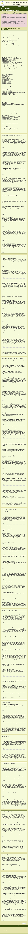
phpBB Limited (5, 877)
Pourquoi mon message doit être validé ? (8, 70)
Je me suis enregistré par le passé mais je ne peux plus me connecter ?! (13, 38)
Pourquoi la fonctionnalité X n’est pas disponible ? (10, 128)
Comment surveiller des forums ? (7, 118)
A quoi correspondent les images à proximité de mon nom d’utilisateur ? (13, 50)
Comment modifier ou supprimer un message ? (9, 59)
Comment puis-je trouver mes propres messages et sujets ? (11, 113)
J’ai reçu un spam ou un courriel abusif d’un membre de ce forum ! (12, 99)
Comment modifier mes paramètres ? (8, 44)
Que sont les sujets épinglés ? (6, 81)
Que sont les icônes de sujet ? (6, 83)
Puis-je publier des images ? (6, 78)
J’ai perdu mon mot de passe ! (6, 39)
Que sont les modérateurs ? (6, 88)
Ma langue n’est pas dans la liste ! (7, 49)
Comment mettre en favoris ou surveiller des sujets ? (10, 117)
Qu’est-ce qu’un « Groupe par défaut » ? (8, 93)
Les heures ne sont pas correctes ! (7, 47)
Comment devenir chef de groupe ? (7, 91)
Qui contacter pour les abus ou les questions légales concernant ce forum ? (14, 129)
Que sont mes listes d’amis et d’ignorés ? (8, 103)
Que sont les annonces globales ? (7, 79)
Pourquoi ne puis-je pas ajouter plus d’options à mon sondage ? (12, 62)
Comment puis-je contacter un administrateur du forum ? (11, 130)
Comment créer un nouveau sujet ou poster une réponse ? (11, 58)
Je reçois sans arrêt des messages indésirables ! (9, 98)
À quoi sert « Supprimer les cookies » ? (8, 41)
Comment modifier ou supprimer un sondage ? (9, 63)
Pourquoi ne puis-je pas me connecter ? (8, 37)
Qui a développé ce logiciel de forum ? (8, 127)
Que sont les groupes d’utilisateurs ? (8, 89)
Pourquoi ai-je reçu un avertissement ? (8, 66)
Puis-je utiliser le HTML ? (6, 76)
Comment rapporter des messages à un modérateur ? (10, 67)
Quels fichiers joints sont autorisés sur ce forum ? (10, 123)
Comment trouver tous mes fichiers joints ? (9, 124)
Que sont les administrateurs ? (7, 87)
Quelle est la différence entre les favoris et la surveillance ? (11, 116)
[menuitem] (3, 6)
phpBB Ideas (6, 888)
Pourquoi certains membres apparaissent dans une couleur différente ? (13, 92)
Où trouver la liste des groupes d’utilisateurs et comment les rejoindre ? (13, 90)
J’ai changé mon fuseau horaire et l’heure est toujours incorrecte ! (12, 48)
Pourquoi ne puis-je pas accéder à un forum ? (9, 64)
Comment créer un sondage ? (6, 61)
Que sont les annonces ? (6, 80)
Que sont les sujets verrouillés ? (7, 82)
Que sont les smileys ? (5, 77)
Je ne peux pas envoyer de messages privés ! (9, 97)
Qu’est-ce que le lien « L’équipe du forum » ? (9, 94)
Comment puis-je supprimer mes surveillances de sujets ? (11, 119)
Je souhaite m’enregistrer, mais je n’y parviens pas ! (10, 35)
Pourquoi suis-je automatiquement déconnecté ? (9, 40)
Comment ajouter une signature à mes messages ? (10, 60)
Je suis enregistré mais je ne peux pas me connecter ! (10, 36)
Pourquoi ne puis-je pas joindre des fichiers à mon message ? (12, 65)
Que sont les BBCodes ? (6, 75)
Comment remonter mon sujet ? (7, 71)
